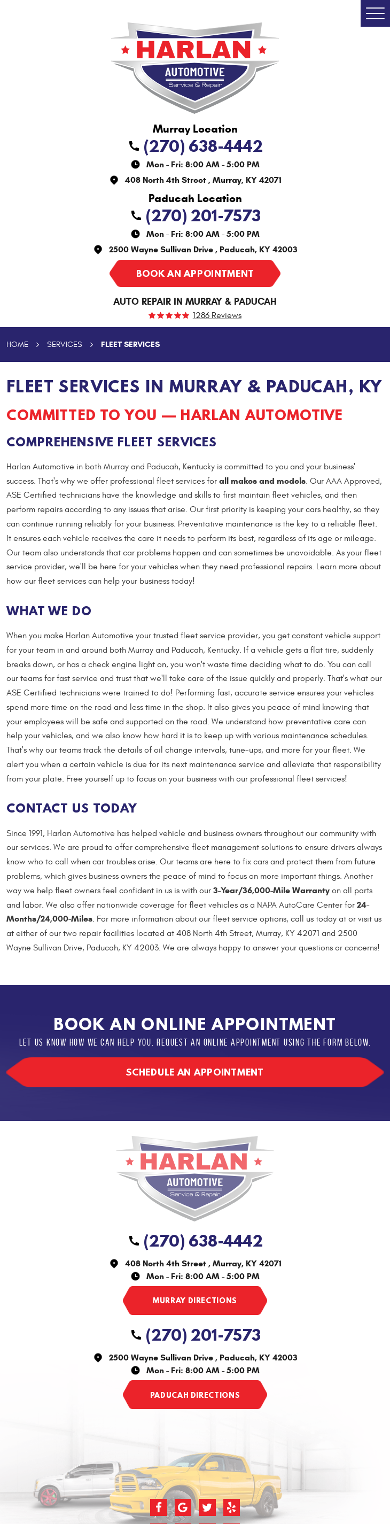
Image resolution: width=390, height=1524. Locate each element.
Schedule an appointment (194, 1072)
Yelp (231, 1507)
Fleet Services (130, 344)
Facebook (158, 1507)
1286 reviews (217, 316)
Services (64, 344)
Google (183, 1507)
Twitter (207, 1507)
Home (17, 344)
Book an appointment (195, 273)
